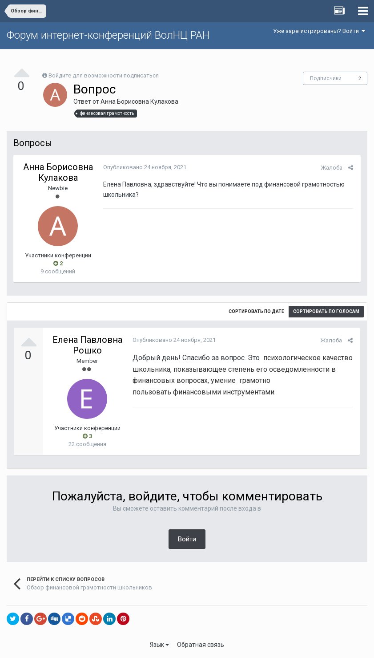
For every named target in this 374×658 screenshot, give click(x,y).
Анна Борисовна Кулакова (139, 101)
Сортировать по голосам (326, 311)
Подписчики (326, 78)
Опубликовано (143, 167)
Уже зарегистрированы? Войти (319, 31)
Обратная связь (200, 644)
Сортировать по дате (256, 311)
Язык (159, 644)
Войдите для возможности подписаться (103, 75)
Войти (187, 539)
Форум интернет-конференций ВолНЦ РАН (108, 35)
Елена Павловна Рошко (87, 345)
